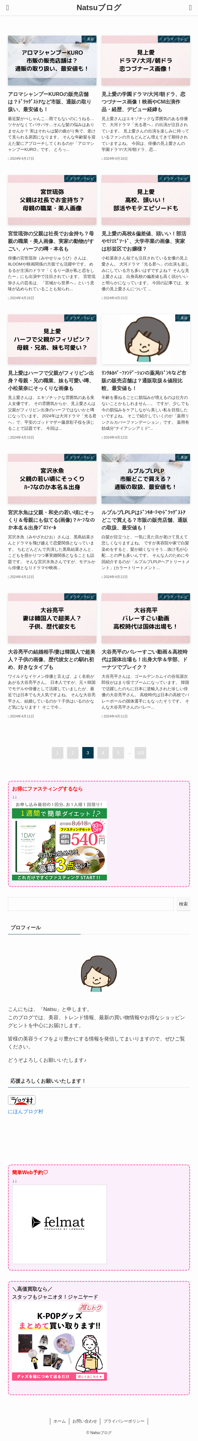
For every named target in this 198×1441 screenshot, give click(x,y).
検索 (183, 903)
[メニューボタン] (7, 7)
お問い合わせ (84, 1421)
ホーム (59, 1421)
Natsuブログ (99, 7)
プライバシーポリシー (124, 1421)
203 (140, 752)
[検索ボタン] (190, 7)
